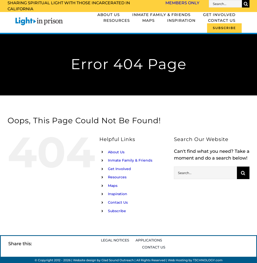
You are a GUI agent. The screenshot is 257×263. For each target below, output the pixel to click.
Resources (117, 177)
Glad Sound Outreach (117, 260)
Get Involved (119, 169)
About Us (116, 152)
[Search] (245, 4)
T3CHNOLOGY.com (208, 260)
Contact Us (118, 202)
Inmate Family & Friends (130, 160)
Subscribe (117, 211)
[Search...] (225, 4)
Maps (112, 185)
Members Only (182, 3)
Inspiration (117, 194)
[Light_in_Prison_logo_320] (39, 18)
